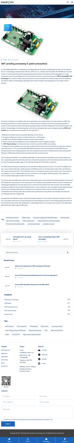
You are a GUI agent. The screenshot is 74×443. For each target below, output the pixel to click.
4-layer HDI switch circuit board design (49, 221)
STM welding (34, 326)
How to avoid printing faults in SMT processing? (49, 238)
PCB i (46, 330)
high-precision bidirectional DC (32, 334)
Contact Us (4, 366)
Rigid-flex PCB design (35, 330)
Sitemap (61, 433)
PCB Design (37, 303)
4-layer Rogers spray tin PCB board (15, 330)
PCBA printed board (28, 221)
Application (4, 353)
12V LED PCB (16, 334)
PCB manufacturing (37, 310)
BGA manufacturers (57, 330)
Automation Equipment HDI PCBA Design (45, 217)
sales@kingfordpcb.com (27, 352)
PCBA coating (26, 217)
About (3, 363)
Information (4, 360)
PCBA (7, 334)
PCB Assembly (65, 217)
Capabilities (4, 356)
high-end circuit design (12, 221)
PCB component (22, 326)
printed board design (34, 224)
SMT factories (9, 326)
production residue (48, 224)
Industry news (37, 314)
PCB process (44, 326)
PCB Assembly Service (37, 307)
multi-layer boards (57, 326)
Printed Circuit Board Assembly (15, 224)
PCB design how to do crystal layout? (22, 238)
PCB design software (12, 217)
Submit (8, 424)
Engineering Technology (37, 299)
